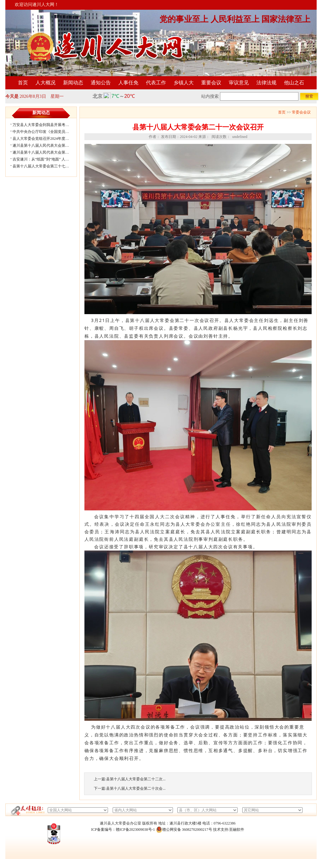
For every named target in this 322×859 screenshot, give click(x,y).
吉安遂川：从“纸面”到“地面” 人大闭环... (46, 159)
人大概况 (45, 82)
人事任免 (128, 82)
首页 (23, 82)
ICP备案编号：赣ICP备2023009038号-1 (123, 829)
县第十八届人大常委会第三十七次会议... (46, 166)
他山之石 (294, 82)
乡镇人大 (184, 82)
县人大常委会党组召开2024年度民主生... (46, 138)
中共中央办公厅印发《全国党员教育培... (46, 131)
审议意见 (239, 82)
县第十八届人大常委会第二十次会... (135, 788)
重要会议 (211, 82)
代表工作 (156, 82)
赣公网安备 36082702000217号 (184, 829)
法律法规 (266, 82)
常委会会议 (301, 112)
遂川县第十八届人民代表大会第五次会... (46, 145)
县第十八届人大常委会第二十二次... (135, 779)
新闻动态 (73, 82)
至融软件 (236, 829)
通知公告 (101, 82)
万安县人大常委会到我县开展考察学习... (46, 125)
